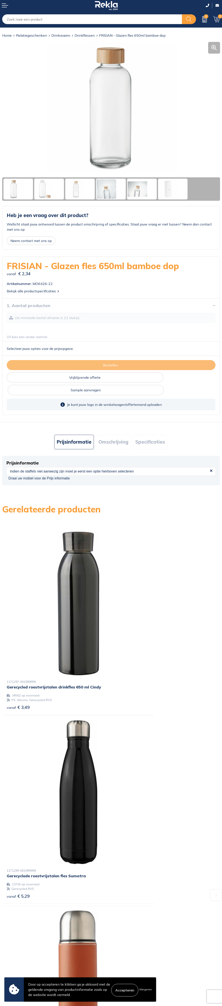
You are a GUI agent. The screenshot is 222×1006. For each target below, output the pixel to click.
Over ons (120, 883)
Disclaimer (121, 954)
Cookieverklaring (126, 940)
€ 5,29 (127, 651)
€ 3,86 (127, 803)
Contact (8, 940)
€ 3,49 (18, 651)
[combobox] (92, 19)
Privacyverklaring (127, 947)
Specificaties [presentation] (150, 429)
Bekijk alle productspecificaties (33, 291)
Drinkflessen (85, 35)
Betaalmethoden (15, 954)
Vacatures (121, 890)
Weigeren (145, 989)
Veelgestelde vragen (129, 911)
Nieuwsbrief (122, 904)
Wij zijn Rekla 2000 (129, 897)
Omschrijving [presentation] (113, 429)
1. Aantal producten (28, 305)
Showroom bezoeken (130, 918)
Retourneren (12, 961)
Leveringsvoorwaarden (131, 961)
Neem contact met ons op (31, 241)
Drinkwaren (60, 35)
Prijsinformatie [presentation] (74, 429)
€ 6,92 (18, 797)
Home (7, 35)
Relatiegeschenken (31, 35)
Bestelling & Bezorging (20, 947)
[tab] (74, 429)
